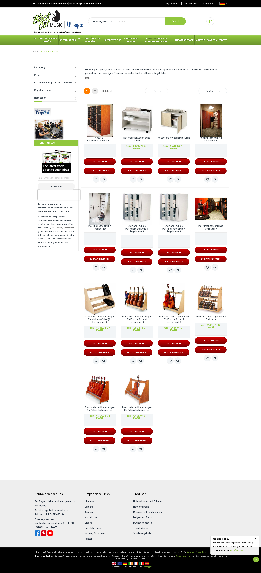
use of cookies (236, 550)
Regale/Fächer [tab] (43, 90)
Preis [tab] (37, 75)
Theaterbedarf (184, 40)
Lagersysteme (112, 40)
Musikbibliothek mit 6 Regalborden (211, 139)
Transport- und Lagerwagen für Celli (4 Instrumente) (137, 409)
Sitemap (190, 552)
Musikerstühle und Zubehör (89, 40)
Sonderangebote (217, 40)
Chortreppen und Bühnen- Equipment (157, 40)
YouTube (50, 533)
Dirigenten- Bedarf (131, 40)
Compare (208, 3)
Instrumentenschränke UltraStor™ (210, 227)
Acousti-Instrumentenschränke (99, 139)
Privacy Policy (201, 552)
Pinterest (43, 533)
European (119, 563)
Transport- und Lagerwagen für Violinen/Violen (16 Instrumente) (100, 319)
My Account (171, 3)
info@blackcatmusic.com (88, 3)
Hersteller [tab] (40, 98)
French (136, 563)
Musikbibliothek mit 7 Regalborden (99, 227)
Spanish (147, 563)
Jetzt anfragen (99, 162)
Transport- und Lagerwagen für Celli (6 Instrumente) (100, 409)
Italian (141, 563)
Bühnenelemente (142, 522)
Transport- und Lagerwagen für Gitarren (211, 318)
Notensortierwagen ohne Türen (136, 139)
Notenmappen (67, 40)
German (125, 563)
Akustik (200, 40)
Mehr (87, 78)
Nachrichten (91, 517)
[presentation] (59, 195)
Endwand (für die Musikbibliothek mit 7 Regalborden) (173, 229)
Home (36, 51)
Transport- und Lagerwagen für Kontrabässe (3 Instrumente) (174, 319)
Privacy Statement (65, 228)
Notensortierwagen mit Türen (174, 138)
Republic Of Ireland (130, 563)
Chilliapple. (147, 567)
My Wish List (190, 3)
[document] (235, 544)
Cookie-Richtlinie (182, 556)
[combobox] (137, 21)
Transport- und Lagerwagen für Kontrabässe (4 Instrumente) (137, 319)
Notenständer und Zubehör (45, 40)
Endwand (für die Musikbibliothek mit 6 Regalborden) (136, 229)
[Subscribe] (56, 186)
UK (114, 563)
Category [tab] (39, 67)
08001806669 (60, 3)
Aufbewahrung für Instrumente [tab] (53, 82)
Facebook (37, 533)
